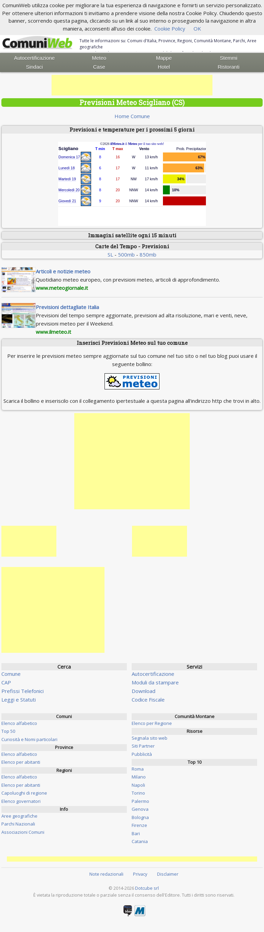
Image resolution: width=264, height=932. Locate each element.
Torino (138, 793)
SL (110, 254)
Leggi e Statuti (18, 699)
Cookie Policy (169, 28)
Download (143, 690)
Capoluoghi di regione (24, 793)
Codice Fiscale (148, 699)
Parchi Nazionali (18, 824)
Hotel (164, 67)
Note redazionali (106, 874)
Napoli (138, 785)
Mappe (164, 58)
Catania (140, 841)
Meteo (99, 58)
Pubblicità (142, 754)
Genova (140, 809)
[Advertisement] (132, 85)
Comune (11, 673)
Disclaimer (167, 874)
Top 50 (8, 731)
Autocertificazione (34, 58)
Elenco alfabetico (19, 723)
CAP (6, 682)
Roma (138, 769)
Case (99, 67)
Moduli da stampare (155, 682)
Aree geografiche (19, 816)
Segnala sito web (149, 738)
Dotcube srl (147, 888)
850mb (148, 254)
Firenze (139, 825)
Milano (139, 777)
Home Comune (132, 116)
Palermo (140, 801)
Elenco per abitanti (20, 762)
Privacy (140, 874)
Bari (136, 833)
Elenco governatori (21, 801)
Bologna (140, 817)
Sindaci (34, 67)
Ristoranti (228, 67)
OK (197, 28)
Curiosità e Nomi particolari (29, 739)
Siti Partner (143, 746)
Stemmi (229, 58)
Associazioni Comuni (22, 832)
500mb (126, 254)
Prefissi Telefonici (22, 690)
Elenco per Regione (152, 723)
